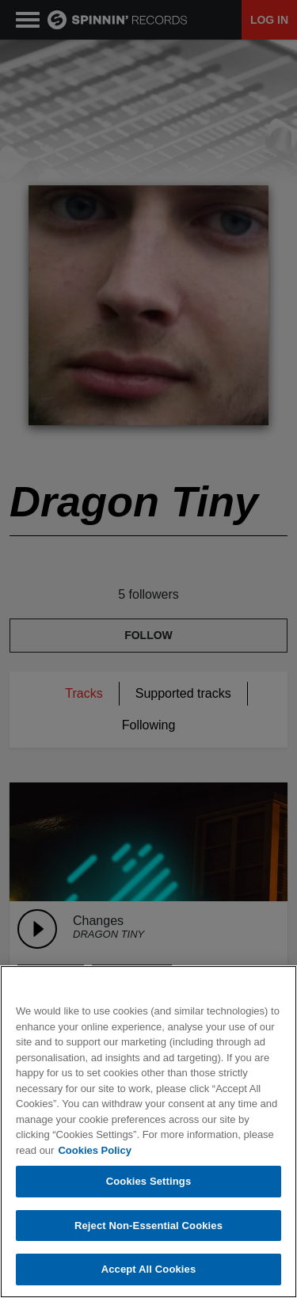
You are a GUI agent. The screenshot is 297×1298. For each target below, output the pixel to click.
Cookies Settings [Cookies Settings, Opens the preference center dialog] (149, 1181)
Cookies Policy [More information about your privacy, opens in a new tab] (94, 1150)
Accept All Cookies (148, 1269)
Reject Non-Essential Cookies (148, 1225)
